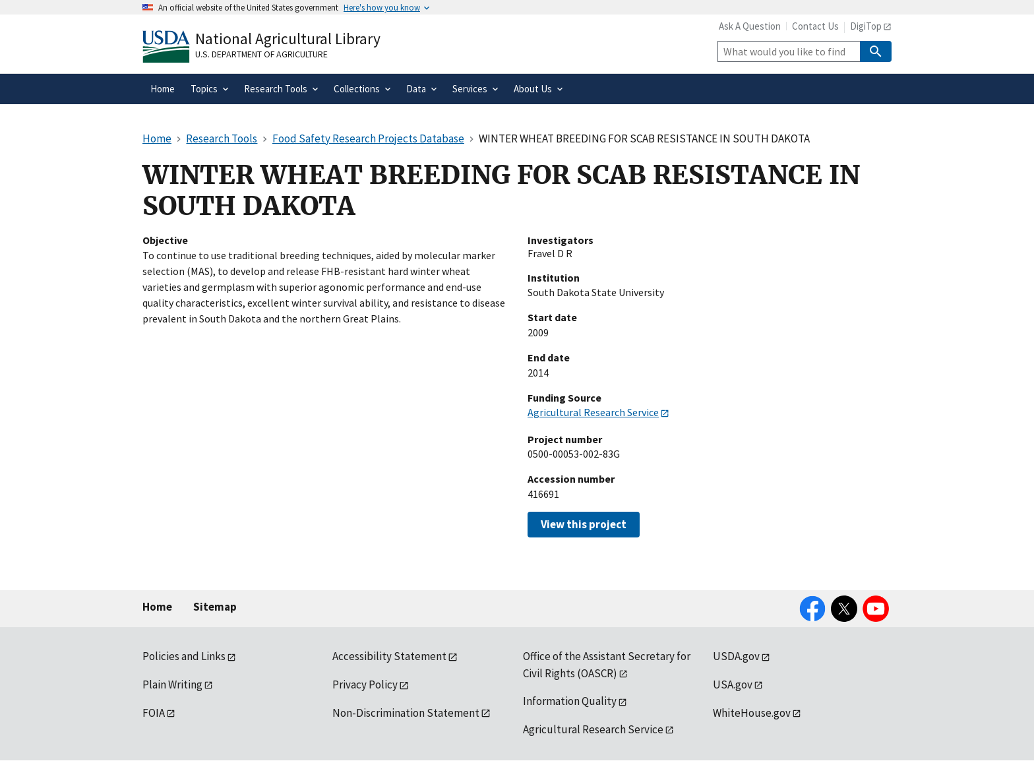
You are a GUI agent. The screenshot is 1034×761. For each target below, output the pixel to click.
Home (157, 606)
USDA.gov (736, 656)
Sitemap (215, 606)
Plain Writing (172, 684)
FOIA (153, 713)
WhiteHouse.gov (752, 713)
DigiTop (866, 26)
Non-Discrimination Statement (405, 713)
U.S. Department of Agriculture (261, 54)
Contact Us (815, 26)
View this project (583, 524)
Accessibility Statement (389, 656)
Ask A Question (750, 26)
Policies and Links (184, 656)
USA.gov (732, 684)
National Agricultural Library (287, 38)
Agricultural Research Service (593, 412)
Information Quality (570, 701)
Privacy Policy (365, 684)
